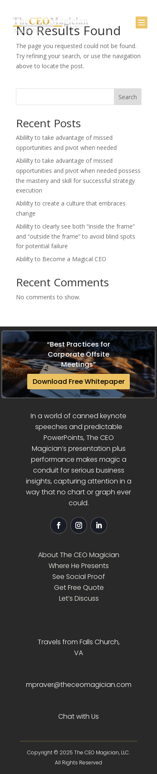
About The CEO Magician (78, 555)
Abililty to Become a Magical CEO (61, 259)
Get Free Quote (79, 587)
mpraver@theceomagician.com (78, 684)
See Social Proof (78, 576)
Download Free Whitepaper (79, 381)
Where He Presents (79, 566)
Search (127, 97)
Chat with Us (78, 716)
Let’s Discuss (79, 598)
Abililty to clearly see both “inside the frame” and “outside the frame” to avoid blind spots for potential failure (75, 236)
